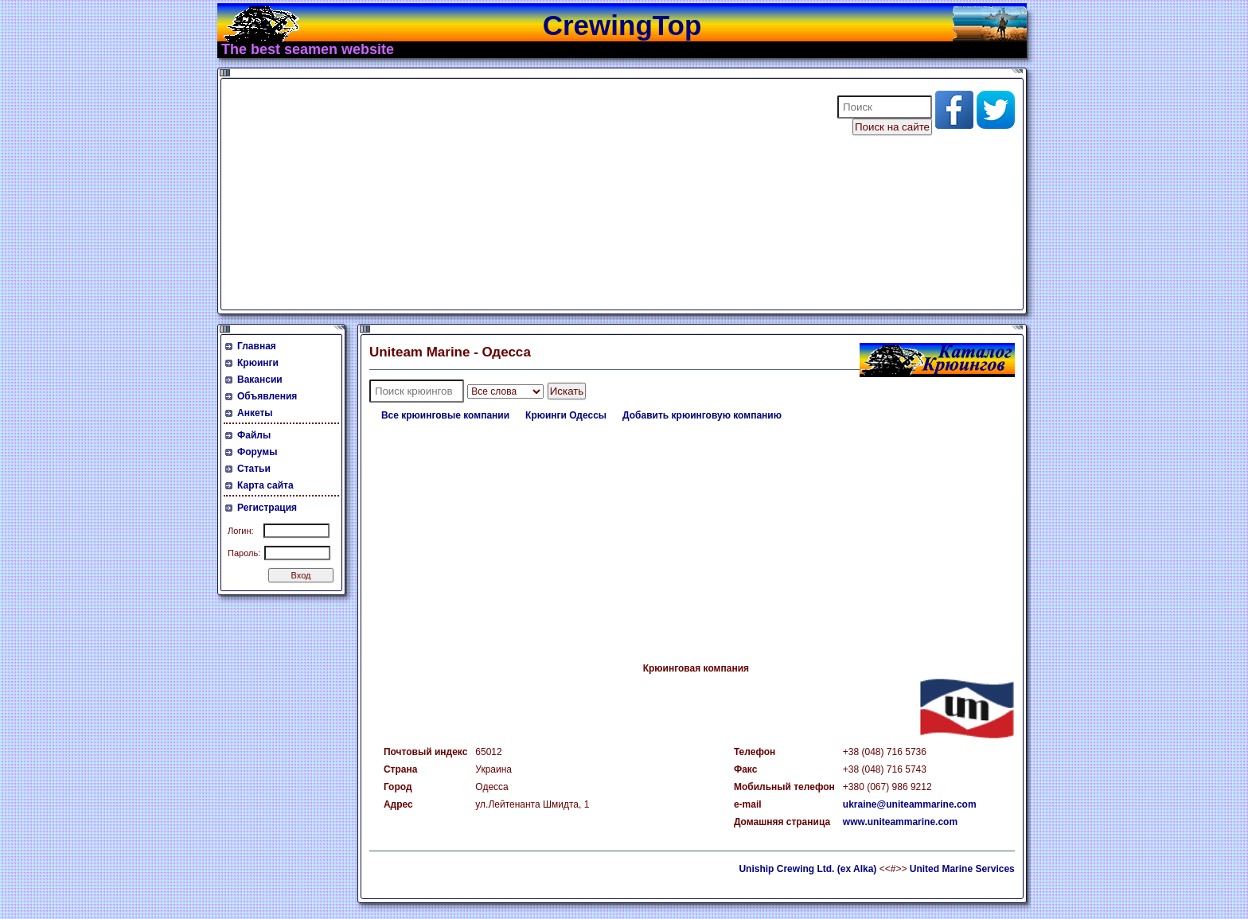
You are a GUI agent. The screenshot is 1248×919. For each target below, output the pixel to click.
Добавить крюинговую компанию (702, 415)
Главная (256, 346)
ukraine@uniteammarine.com (910, 804)
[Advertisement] (519, 194)
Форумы (257, 452)
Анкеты (255, 413)
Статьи (254, 468)
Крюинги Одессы (565, 415)
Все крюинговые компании (445, 415)
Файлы (254, 435)
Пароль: (244, 553)
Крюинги (258, 362)
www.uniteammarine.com (900, 821)
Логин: (241, 530)
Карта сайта (265, 485)
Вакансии (260, 379)
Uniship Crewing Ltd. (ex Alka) (807, 868)
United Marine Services (962, 868)
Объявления (267, 396)
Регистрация (267, 507)
